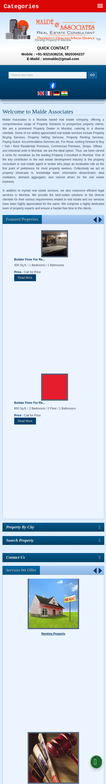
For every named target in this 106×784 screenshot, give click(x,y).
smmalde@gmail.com (61, 59)
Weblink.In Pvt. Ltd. (68, 651)
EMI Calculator (49, 663)
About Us (29, 659)
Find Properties (49, 659)
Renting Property (53, 457)
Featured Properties (22, 219)
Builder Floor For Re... (29, 259)
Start (95, 595)
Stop (99, 595)
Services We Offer (21, 393)
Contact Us (85, 663)
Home (14, 659)
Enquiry (68, 663)
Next (100, 219)
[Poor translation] (18, 704)
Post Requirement (74, 659)
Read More (25, 277)
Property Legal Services (53, 523)
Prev (95, 219)
